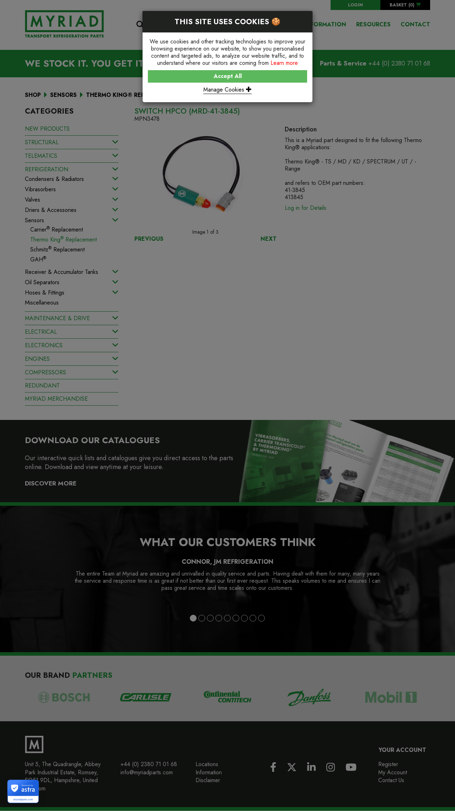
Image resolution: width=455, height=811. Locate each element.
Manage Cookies (227, 89)
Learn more (284, 63)
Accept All (228, 76)
